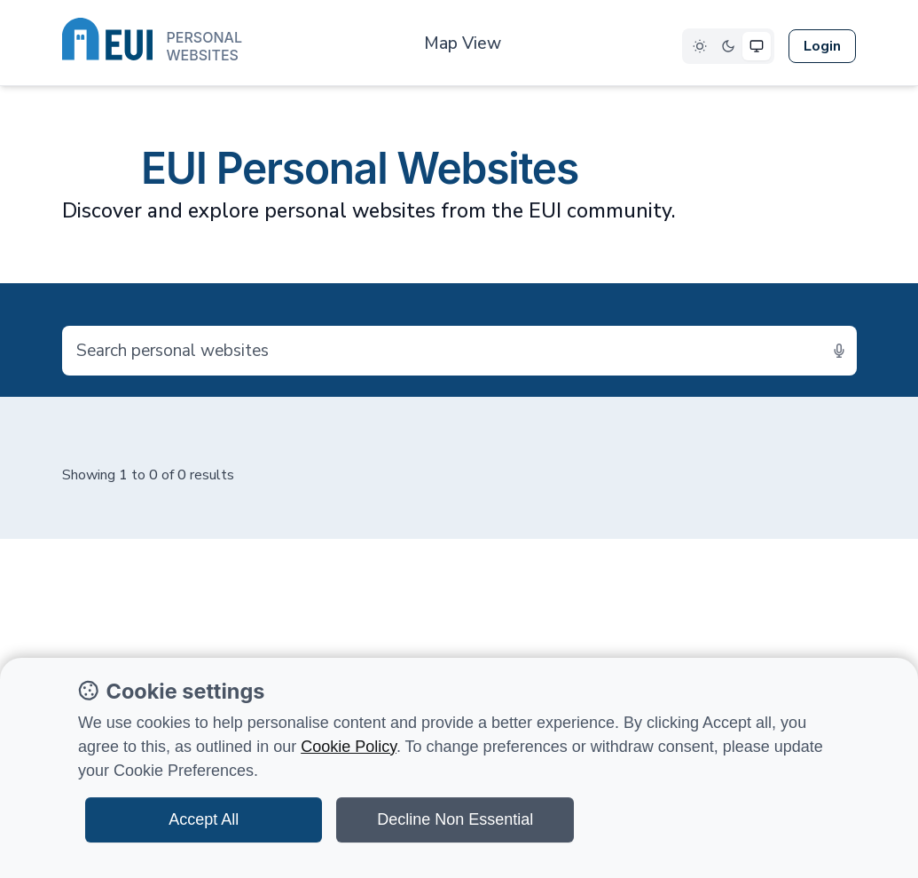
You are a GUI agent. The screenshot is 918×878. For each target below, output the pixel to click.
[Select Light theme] (700, 46)
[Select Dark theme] (728, 46)
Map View (462, 43)
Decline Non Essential (455, 819)
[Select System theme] (756, 46)
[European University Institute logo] (152, 42)
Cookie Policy (348, 746)
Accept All (204, 819)
